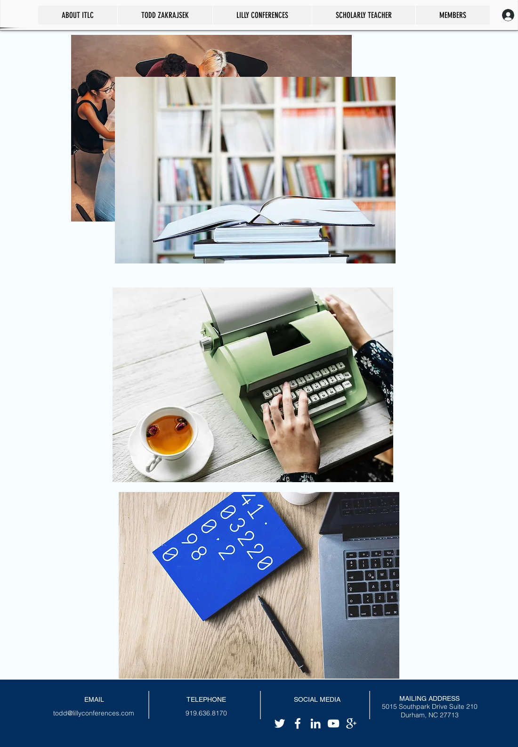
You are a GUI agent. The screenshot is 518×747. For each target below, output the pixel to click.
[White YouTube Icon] (333, 723)
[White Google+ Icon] (351, 723)
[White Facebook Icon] (298, 723)
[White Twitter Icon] (280, 723)
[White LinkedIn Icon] (315, 723)
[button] (363, 15)
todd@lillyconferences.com (93, 713)
